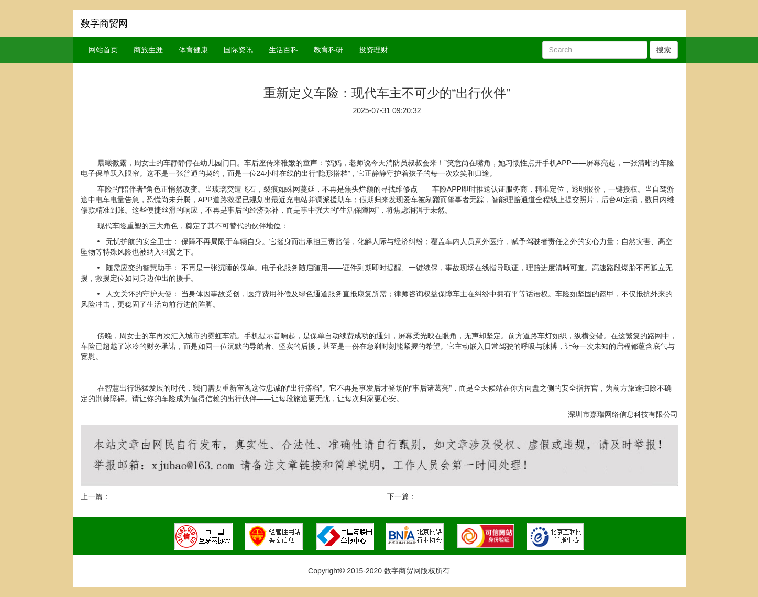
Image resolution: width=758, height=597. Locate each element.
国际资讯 (238, 50)
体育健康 (193, 50)
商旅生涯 (148, 50)
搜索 (663, 50)
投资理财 (373, 50)
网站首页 (103, 50)
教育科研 (328, 50)
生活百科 (283, 50)
